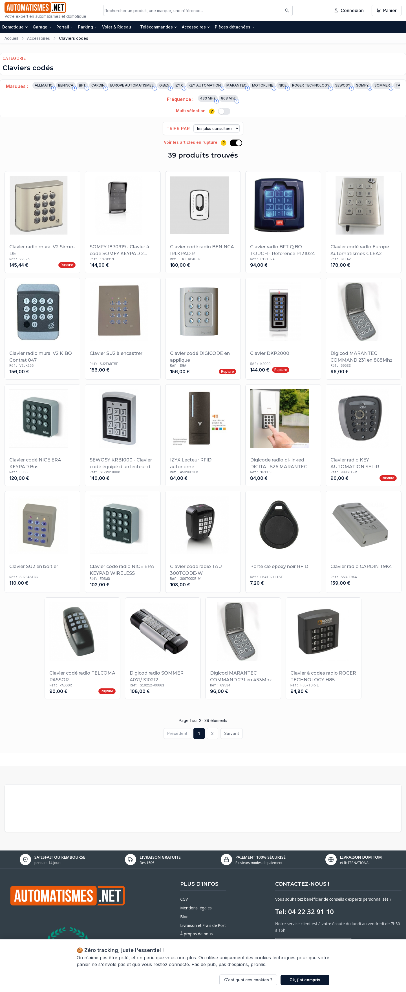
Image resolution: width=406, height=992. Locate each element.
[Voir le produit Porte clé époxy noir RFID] (283, 542)
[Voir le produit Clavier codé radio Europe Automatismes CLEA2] (363, 223)
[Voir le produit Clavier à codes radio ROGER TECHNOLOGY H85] (323, 649)
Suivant (231, 734)
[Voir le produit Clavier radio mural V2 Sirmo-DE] (42, 223)
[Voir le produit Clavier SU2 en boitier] (42, 542)
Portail (65, 27)
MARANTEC (237, 86)
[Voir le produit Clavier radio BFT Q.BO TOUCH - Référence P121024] (283, 223)
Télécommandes (158, 27)
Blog (184, 917)
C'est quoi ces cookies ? (248, 979)
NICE (284, 86)
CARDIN (99, 86)
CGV (184, 899)
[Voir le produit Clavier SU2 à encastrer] (123, 329)
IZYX (180, 86)
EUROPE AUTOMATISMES (133, 86)
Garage (42, 27)
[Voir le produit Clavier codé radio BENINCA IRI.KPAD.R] (203, 223)
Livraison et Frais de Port (203, 926)
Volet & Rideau (119, 27)
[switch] (224, 112)
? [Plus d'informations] (212, 111)
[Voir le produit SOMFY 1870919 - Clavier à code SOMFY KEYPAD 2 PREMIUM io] (123, 223)
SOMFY (363, 86)
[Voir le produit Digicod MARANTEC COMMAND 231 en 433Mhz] (243, 649)
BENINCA (67, 86)
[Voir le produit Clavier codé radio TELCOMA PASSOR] (82, 649)
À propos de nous (196, 934)
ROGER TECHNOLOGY (312, 86)
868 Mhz (229, 99)
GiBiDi (165, 86)
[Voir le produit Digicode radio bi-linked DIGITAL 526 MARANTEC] (283, 436)
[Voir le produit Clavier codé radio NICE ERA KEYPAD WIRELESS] (123, 542)
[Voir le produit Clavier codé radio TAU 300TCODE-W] (203, 542)
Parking (88, 27)
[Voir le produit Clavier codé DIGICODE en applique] (203, 329)
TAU (400, 86)
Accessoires (196, 27)
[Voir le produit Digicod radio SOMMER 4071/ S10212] (163, 649)
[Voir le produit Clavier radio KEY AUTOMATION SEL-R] (363, 436)
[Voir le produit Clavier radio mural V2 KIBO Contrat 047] (42, 329)
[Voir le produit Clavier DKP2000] (283, 329)
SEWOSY (344, 86)
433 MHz (209, 99)
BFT (83, 86)
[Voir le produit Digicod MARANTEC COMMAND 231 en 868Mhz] (363, 329)
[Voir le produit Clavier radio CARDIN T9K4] (363, 542)
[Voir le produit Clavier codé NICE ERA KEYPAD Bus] (42, 436)
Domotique (15, 27)
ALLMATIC (45, 86)
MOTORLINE (263, 86)
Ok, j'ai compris (305, 979)
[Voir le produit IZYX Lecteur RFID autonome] (203, 436)
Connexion (349, 11)
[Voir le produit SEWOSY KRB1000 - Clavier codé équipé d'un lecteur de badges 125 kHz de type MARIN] (123, 436)
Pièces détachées (235, 27)
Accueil (11, 38)
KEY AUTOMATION (206, 86)
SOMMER (383, 86)
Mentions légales (196, 908)
